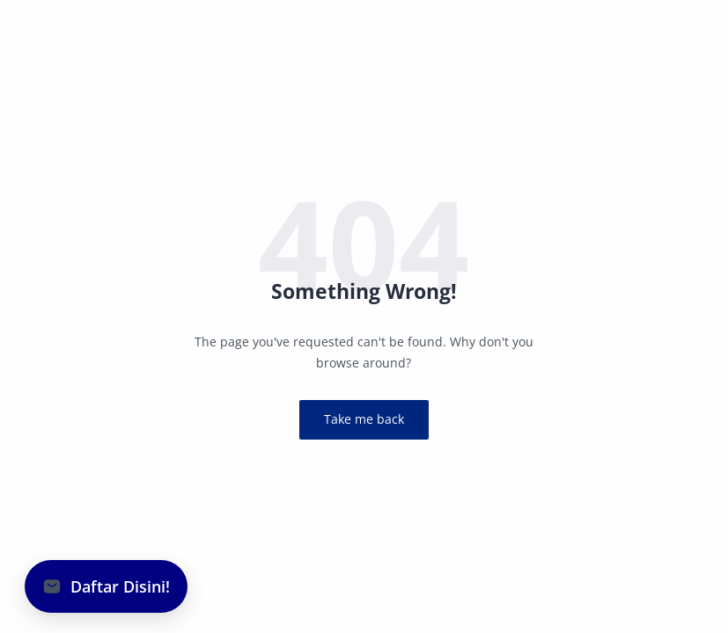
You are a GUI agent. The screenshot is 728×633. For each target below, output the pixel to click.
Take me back (364, 419)
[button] (106, 586)
